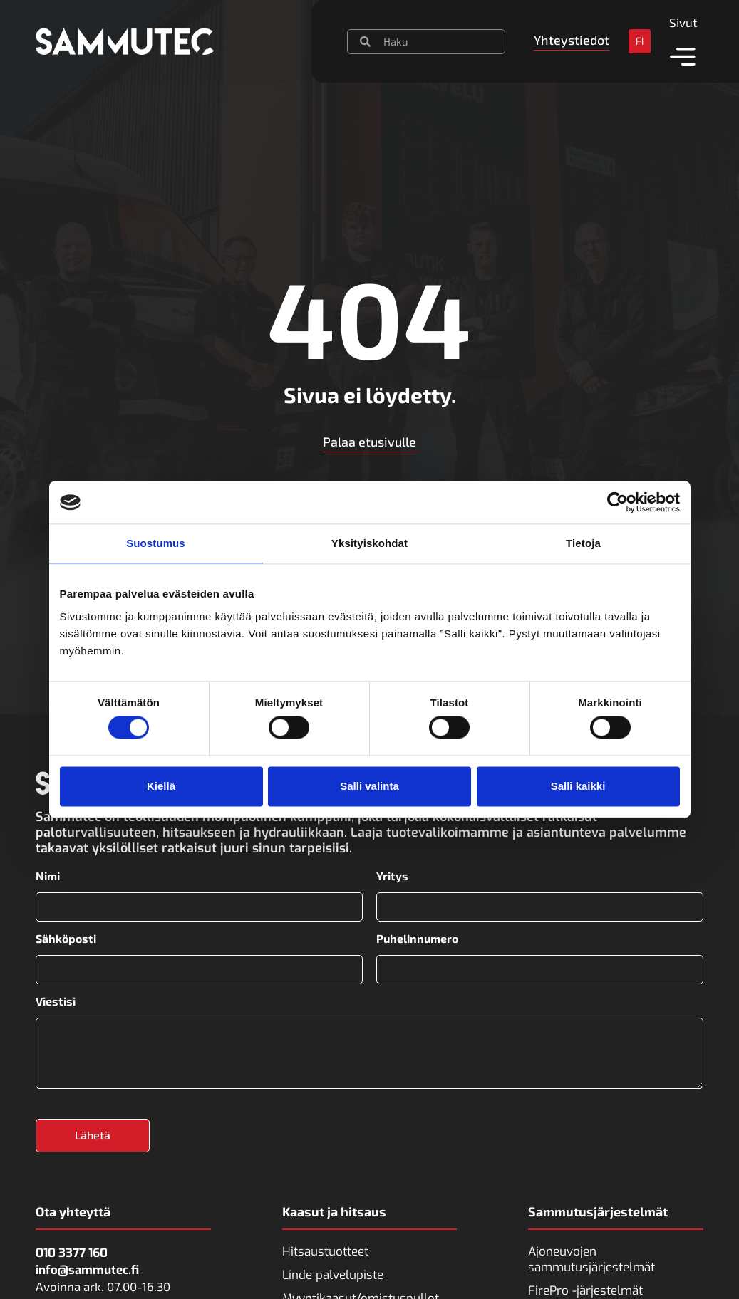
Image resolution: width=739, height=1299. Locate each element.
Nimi (48, 876)
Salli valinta (369, 786)
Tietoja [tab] (583, 543)
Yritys (392, 876)
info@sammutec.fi (87, 1269)
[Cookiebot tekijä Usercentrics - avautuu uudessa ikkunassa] (617, 502)
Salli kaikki (578, 786)
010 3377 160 (72, 1252)
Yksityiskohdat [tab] (369, 543)
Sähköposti (66, 938)
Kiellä (161, 786)
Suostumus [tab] (155, 543)
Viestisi (56, 1000)
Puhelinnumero (417, 938)
